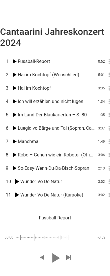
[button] (41, 258)
